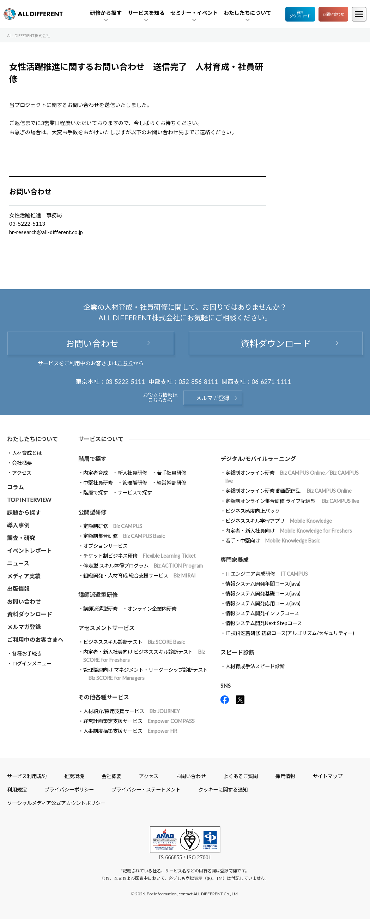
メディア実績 (24, 576)
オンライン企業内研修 (152, 609)
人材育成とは (27, 453)
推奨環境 (74, 776)
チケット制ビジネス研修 (139, 556)
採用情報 (285, 776)
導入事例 (18, 525)
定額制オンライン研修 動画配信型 (288, 491)
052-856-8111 (198, 381)
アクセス (21, 473)
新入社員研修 (132, 473)
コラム (15, 487)
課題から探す (24, 512)
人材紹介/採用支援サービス (131, 711)
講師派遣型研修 (100, 609)
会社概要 (22, 463)
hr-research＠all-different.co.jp (46, 232)
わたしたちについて (32, 438)
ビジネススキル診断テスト (134, 642)
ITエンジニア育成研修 (266, 574)
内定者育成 (95, 473)
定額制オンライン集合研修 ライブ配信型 (292, 501)
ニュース (18, 563)
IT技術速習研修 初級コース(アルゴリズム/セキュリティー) (289, 633)
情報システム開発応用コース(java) (263, 603)
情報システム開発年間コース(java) (263, 584)
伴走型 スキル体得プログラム (143, 566)
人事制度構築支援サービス (130, 731)
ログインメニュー (31, 663)
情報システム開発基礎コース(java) (263, 594)
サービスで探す (134, 493)
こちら (125, 363)
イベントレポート (29, 550)
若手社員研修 (171, 473)
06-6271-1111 (271, 381)
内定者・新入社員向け (288, 531)
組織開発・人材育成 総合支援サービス (139, 576)
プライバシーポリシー (69, 790)
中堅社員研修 (98, 483)
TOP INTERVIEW (29, 499)
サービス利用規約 (27, 776)
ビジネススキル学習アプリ (278, 521)
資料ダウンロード (300, 14)
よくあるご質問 (240, 776)
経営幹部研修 (171, 483)
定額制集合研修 (124, 536)
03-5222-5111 (125, 381)
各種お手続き (27, 654)
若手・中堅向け (272, 541)
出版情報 (18, 588)
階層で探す (95, 493)
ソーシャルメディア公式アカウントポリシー (56, 803)
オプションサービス (105, 546)
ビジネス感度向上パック (252, 511)
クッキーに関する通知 (223, 790)
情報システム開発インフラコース (262, 613)
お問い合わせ (333, 14)
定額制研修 (112, 526)
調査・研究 (21, 537)
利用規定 (17, 790)
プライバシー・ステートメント (146, 790)
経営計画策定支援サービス (139, 721)
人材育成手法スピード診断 (255, 666)
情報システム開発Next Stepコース (263, 623)
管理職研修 (134, 483)
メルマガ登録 (213, 398)
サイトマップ (327, 776)
